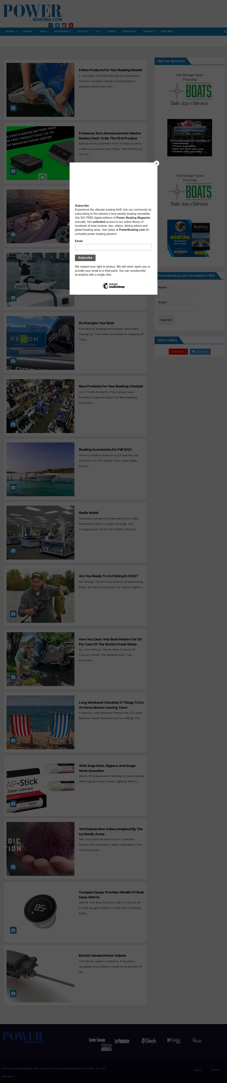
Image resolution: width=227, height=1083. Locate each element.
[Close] (156, 163)
